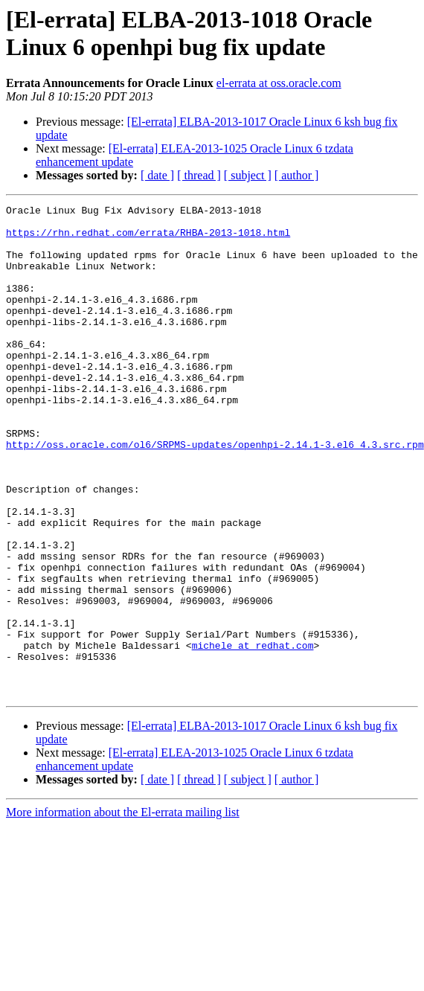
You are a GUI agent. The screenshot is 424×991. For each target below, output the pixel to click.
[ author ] (296, 175)
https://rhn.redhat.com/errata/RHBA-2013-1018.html (148, 239)
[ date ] (157, 175)
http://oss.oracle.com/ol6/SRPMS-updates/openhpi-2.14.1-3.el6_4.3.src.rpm (215, 493)
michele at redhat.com (253, 734)
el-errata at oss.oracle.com (278, 83)
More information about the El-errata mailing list (123, 910)
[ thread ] (199, 175)
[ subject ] (248, 175)
